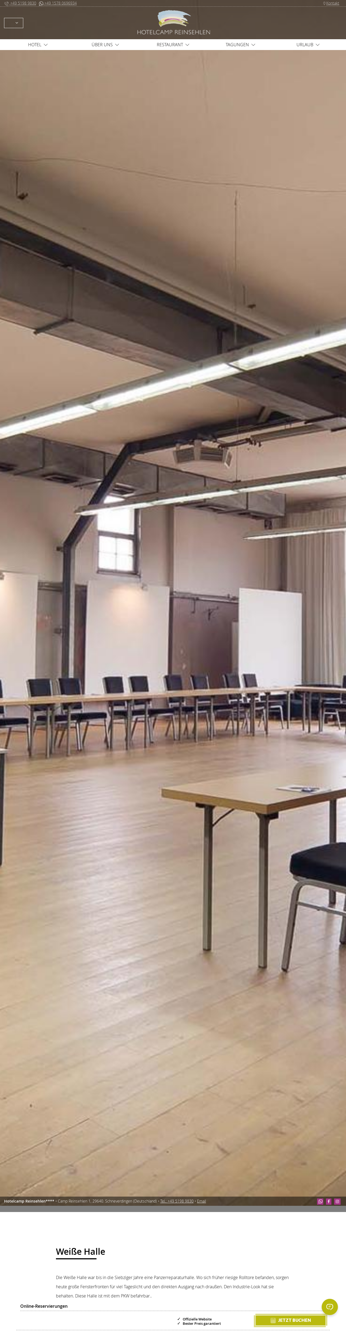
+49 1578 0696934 (58, 3)
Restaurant (173, 45)
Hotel (38, 45)
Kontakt (330, 3)
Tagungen (240, 45)
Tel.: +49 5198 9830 (177, 1201)
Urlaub (308, 45)
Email (201, 1201)
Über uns (105, 45)
